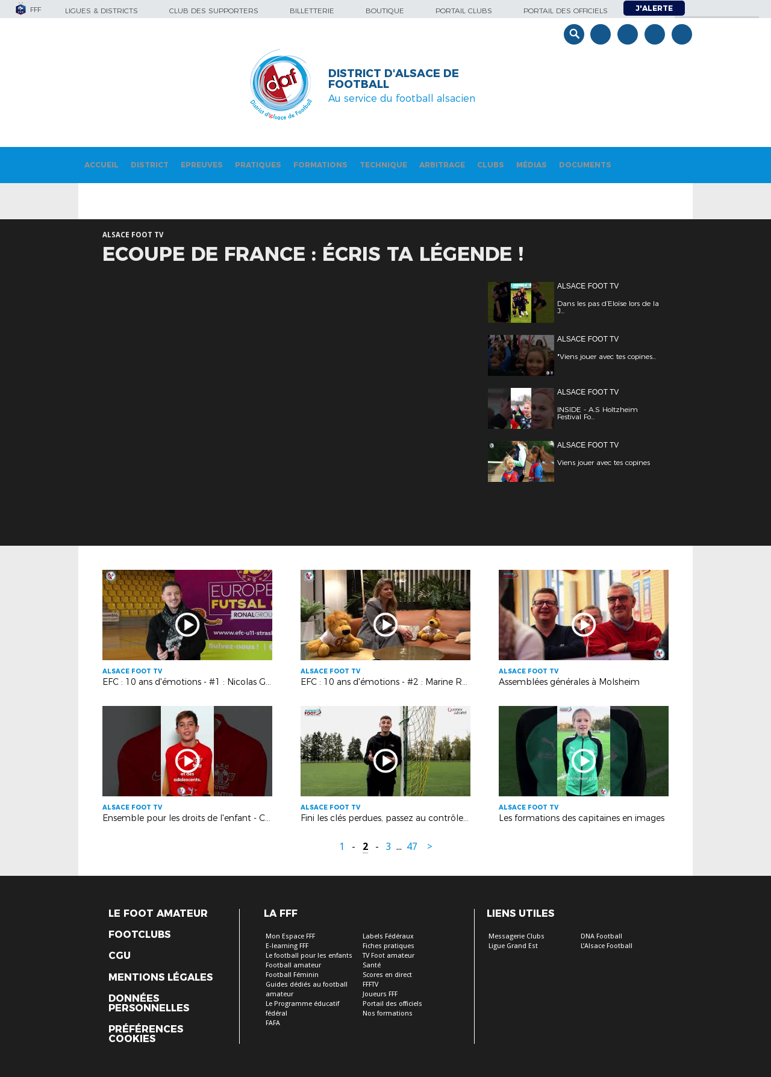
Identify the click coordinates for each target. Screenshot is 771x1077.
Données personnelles (148, 1003)
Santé (372, 965)
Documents (585, 164)
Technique (383, 164)
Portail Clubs (463, 10)
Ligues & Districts (101, 10)
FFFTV (370, 984)
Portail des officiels (565, 10)
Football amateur (293, 965)
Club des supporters (213, 10)
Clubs (490, 164)
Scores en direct (387, 975)
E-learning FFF (287, 946)
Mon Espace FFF (290, 936)
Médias (531, 164)
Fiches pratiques (388, 946)
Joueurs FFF (380, 994)
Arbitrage (442, 164)
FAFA (273, 1023)
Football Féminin (292, 975)
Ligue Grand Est (513, 946)
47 (412, 846)
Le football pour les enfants (309, 956)
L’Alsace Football (606, 946)
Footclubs (139, 935)
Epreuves (202, 164)
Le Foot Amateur (158, 914)
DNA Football (601, 936)
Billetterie (312, 10)
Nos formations (388, 1013)
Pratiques (258, 164)
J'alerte (654, 8)
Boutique (385, 10)
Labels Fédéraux (388, 936)
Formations (320, 164)
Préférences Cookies (145, 1034)
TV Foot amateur (388, 956)
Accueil (101, 164)
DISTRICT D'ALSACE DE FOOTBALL (393, 79)
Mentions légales (160, 977)
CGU (119, 956)
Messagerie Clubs (517, 936)
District (150, 164)
